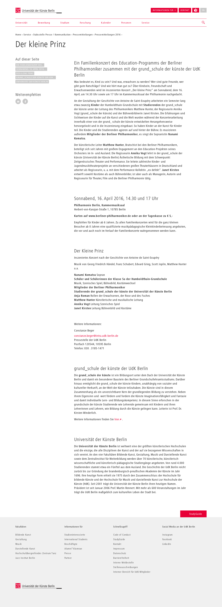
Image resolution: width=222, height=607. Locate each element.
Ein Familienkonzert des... (29, 65)
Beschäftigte (70, 543)
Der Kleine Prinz (24, 73)
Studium (64, 22)
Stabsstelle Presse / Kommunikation (52, 34)
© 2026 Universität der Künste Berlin (31, 585)
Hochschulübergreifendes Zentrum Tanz (35, 553)
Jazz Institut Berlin (25, 557)
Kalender (106, 22)
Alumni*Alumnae (73, 548)
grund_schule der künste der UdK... (35, 77)
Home (18, 34)
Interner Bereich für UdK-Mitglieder (131, 571)
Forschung (85, 22)
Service (146, 22)
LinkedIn (166, 543)
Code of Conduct (122, 534)
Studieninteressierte (74, 534)
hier (117, 419)
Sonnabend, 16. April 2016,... (31, 69)
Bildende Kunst (23, 534)
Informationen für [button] (163, 10)
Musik (18, 543)
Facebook (167, 539)
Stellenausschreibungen (125, 567)
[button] (203, 22)
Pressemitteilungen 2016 (108, 34)
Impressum (119, 548)
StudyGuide (193, 513)
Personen (126, 22)
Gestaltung (21, 539)
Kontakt (185, 10)
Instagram (167, 534)
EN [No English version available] (203, 10)
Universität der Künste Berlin (27, 9)
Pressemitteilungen (83, 34)
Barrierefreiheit (121, 557)
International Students (76, 539)
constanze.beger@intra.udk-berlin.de (96, 336)
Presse (67, 553)
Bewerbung (44, 22)
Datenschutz (119, 553)
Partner (68, 557)
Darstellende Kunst (25, 548)
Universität (21, 22)
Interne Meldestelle (123, 562)
